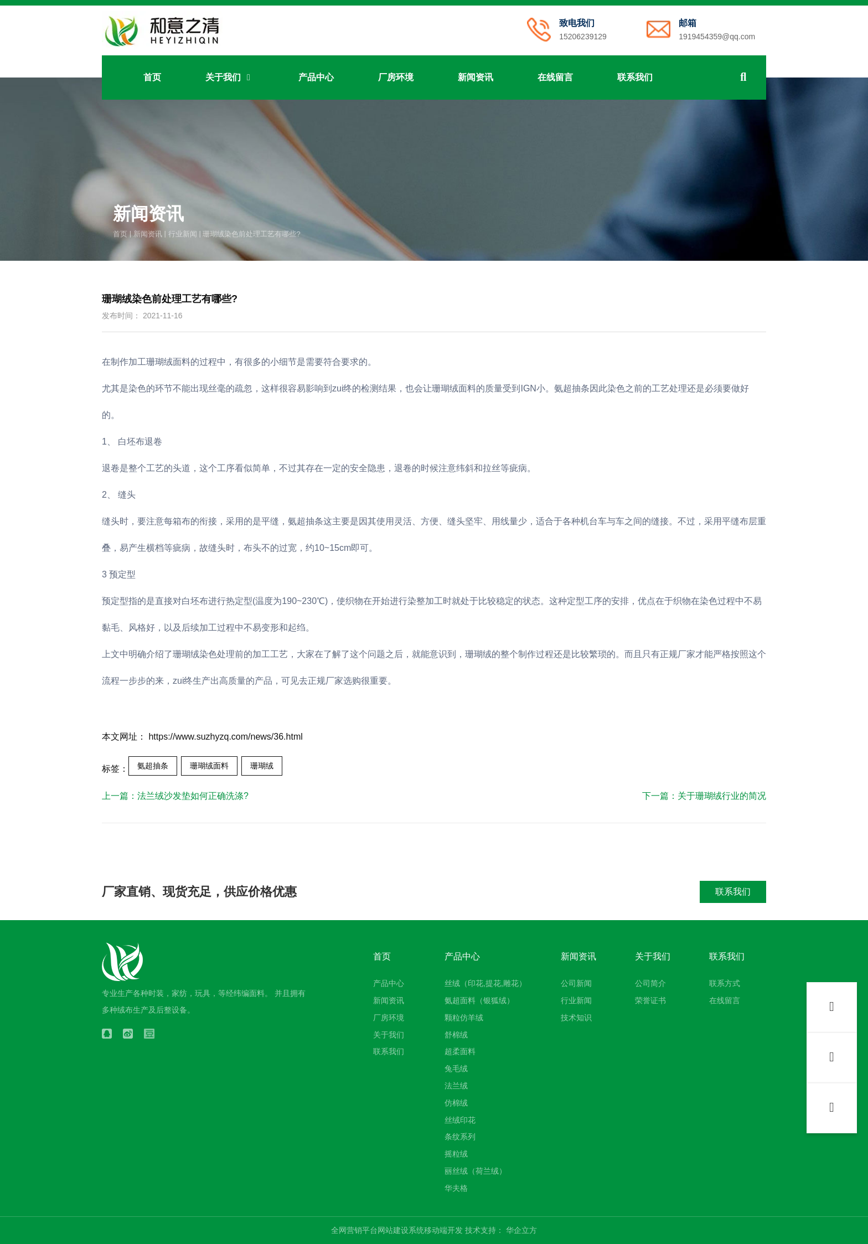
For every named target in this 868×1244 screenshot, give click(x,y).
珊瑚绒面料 (209, 765)
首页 (152, 77)
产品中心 (316, 77)
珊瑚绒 (261, 765)
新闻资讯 (475, 77)
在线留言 (555, 77)
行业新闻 (182, 233)
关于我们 (229, 77)
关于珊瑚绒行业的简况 (722, 796)
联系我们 (635, 77)
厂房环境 (396, 77)
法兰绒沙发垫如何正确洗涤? (193, 796)
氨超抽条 (152, 765)
